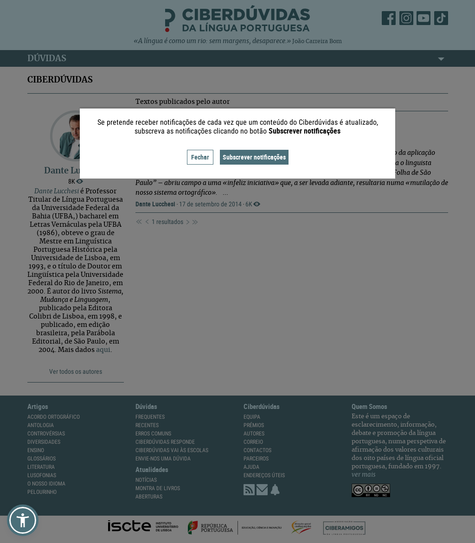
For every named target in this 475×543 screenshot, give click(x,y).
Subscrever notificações (254, 157)
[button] (22, 520)
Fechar (200, 157)
